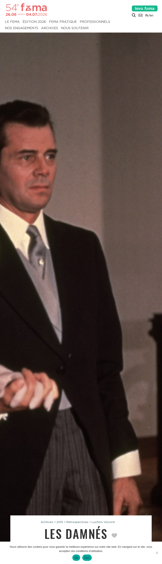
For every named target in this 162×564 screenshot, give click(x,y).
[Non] (157, 553)
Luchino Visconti (103, 522)
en (151, 15)
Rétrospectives (77, 522)
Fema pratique (63, 22)
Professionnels (95, 22)
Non (87, 557)
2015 (60, 522)
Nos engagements (21, 28)
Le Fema (12, 22)
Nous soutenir (75, 28)
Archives (49, 28)
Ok (76, 557)
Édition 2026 (34, 22)
